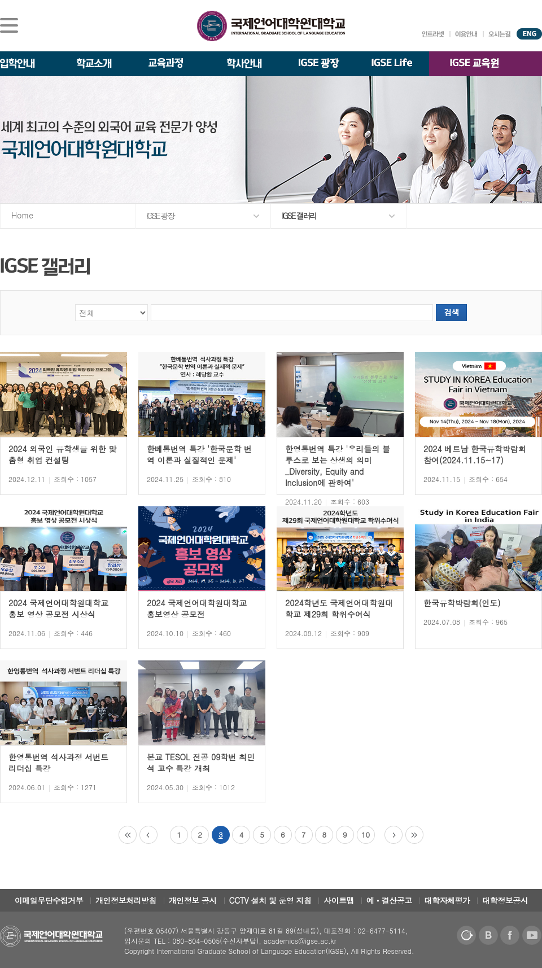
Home (22, 215)
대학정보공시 (505, 900)
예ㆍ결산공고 (389, 900)
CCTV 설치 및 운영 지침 (270, 900)
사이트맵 (339, 900)
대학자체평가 (447, 900)
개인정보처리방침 (125, 900)
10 (365, 834)
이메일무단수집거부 (49, 900)
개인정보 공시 (193, 900)
